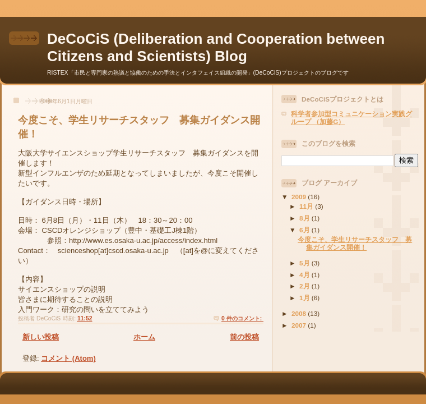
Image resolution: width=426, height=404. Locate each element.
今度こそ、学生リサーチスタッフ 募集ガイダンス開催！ (355, 243)
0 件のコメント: (242, 318)
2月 (305, 286)
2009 (299, 196)
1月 (305, 297)
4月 (305, 274)
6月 (305, 229)
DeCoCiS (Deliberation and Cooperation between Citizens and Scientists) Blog (216, 47)
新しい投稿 (40, 337)
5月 (305, 263)
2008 (299, 313)
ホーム (144, 337)
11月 (307, 206)
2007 (299, 325)
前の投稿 (244, 337)
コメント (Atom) (68, 358)
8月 (305, 218)
